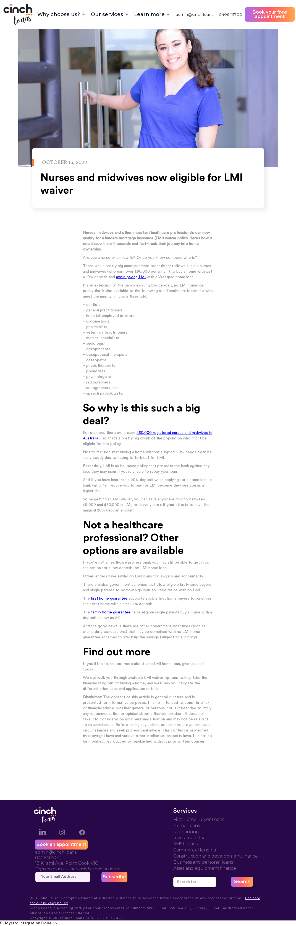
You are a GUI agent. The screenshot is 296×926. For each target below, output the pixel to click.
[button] (61, 14)
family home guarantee (110, 612)
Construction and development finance (215, 856)
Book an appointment (61, 844)
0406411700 (230, 14)
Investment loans (191, 837)
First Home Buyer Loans (198, 819)
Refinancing (186, 831)
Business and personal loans (203, 862)
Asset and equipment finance (204, 868)
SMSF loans (185, 843)
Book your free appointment (270, 14)
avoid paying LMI (131, 277)
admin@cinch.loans (194, 14)
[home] (18, 14)
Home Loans (186, 825)
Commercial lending (194, 850)
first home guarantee (109, 598)
